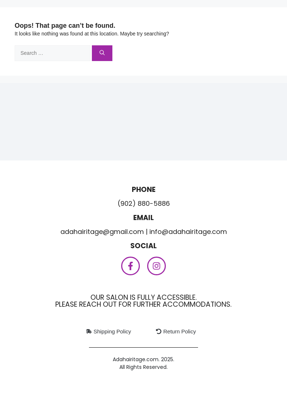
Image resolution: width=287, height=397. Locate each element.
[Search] (102, 53)
